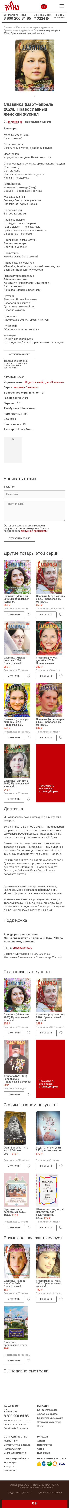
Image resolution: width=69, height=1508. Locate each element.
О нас (40, 1426)
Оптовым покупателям (49, 1422)
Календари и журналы (38, 27)
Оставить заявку (19, 354)
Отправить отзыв (19, 538)
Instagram (9, 1467)
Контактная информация (50, 1418)
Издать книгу (11, 1441)
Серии (40, 1449)
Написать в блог (12, 1449)
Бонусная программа (15, 1453)
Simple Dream (54, 1493)
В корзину (14, 614)
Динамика (26, 1493)
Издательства (44, 1445)
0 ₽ (43, 7)
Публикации (43, 1453)
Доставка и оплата (47, 1414)
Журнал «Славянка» (26, 387)
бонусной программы (34, 531)
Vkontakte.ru (10, 1471)
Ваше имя (9, 487)
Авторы (41, 1441)
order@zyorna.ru (22, 948)
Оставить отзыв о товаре (17, 1445)
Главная (8, 27)
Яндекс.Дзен (10, 1463)
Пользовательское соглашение (35, 1487)
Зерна (11, 6)
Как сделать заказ (47, 1410)
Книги (19, 27)
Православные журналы (17, 30)
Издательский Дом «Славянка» (44, 382)
